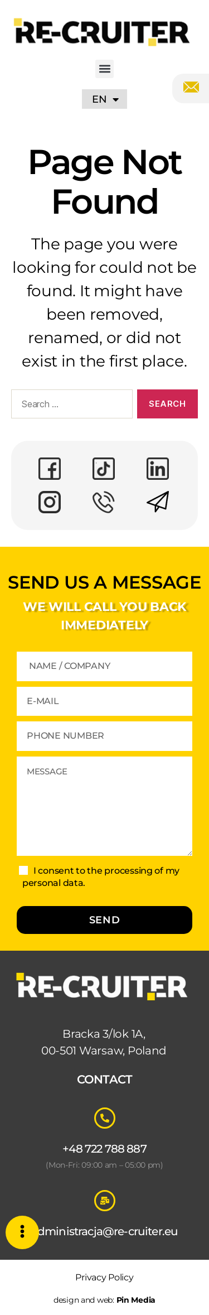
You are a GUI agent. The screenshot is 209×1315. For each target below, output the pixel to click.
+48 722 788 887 (104, 1148)
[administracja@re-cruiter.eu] (104, 1200)
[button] (104, 69)
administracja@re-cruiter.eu (104, 1231)
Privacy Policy (104, 1277)
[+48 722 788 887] (104, 1118)
